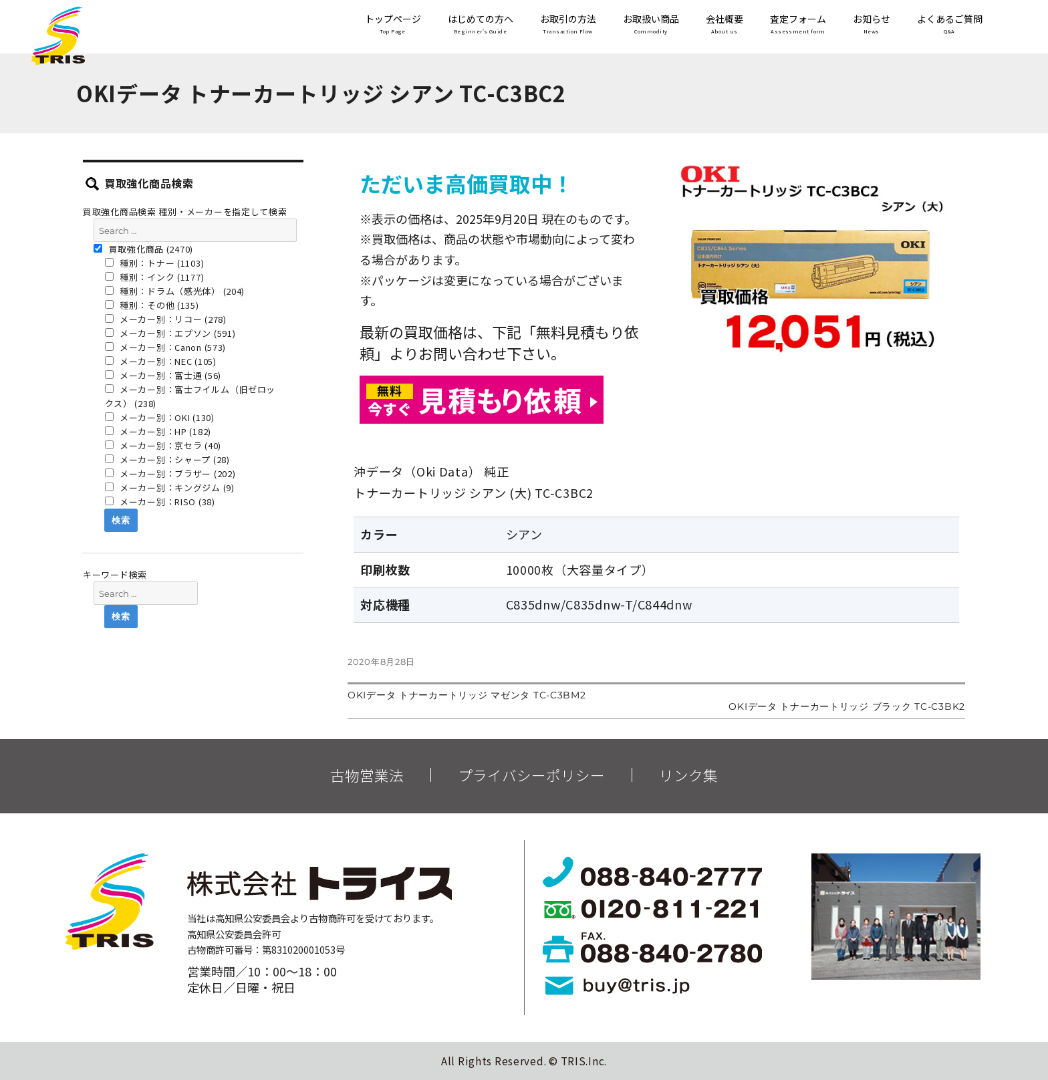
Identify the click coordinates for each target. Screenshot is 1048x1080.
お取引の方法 (568, 25)
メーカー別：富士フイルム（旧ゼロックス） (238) (190, 396)
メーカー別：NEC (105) (161, 361)
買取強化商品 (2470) (143, 249)
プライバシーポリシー (531, 775)
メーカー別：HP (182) (158, 431)
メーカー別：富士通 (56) (163, 375)
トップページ (393, 25)
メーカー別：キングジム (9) (170, 487)
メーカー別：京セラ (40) (163, 445)
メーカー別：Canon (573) (166, 347)
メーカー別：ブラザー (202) (170, 473)
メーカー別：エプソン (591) (170, 333)
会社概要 (724, 25)
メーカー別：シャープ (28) (167, 459)
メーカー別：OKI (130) (160, 417)
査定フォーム (798, 25)
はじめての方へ (480, 25)
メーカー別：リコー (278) (166, 319)
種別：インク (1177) (155, 277)
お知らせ (871, 25)
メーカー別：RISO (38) (160, 501)
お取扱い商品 (651, 25)
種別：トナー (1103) (155, 263)
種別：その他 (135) (152, 305)
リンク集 (688, 775)
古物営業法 (367, 775)
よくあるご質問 (949, 25)
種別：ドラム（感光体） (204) (175, 291)
